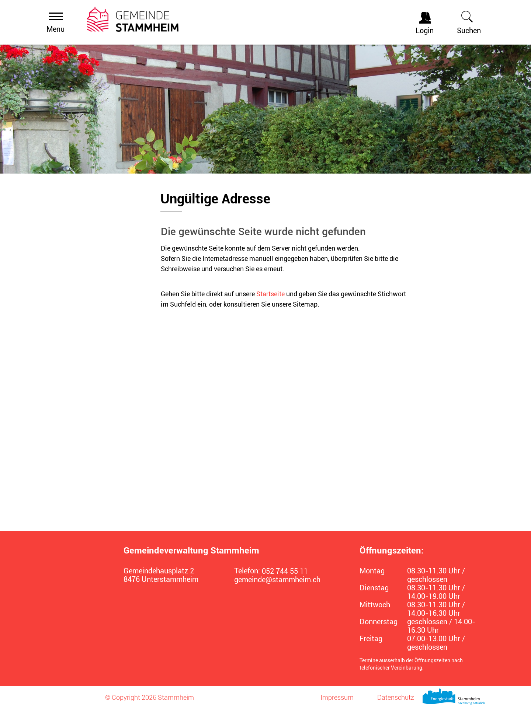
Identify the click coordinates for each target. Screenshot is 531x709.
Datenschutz (395, 697)
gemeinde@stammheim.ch (277, 580)
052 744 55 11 (285, 571)
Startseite (270, 294)
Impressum (337, 697)
